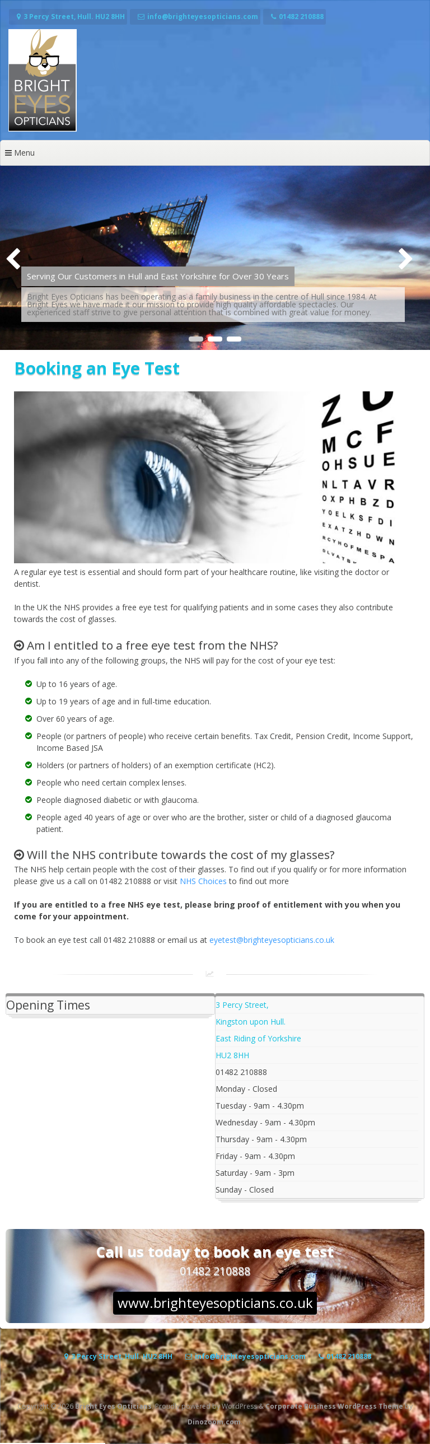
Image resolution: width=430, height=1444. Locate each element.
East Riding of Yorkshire (258, 1038)
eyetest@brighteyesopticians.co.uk (271, 939)
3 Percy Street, (242, 1004)
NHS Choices (203, 881)
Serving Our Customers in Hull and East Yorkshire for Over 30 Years (158, 276)
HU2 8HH (232, 1055)
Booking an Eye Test (97, 368)
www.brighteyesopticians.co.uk (215, 1302)
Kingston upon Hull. (251, 1021)
